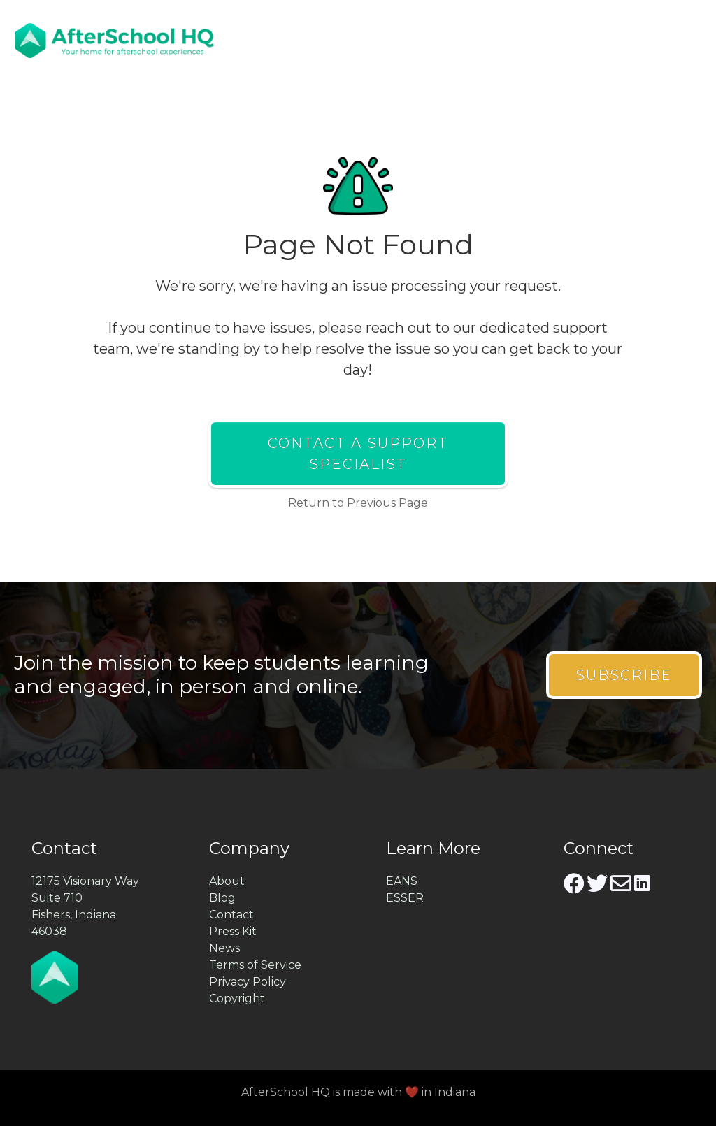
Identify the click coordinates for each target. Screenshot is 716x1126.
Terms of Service (255, 965)
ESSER (405, 897)
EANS (401, 881)
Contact (231, 914)
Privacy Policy (247, 981)
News (224, 948)
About (227, 881)
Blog (222, 897)
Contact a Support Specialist (358, 453)
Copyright (237, 998)
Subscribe (623, 675)
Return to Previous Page (358, 503)
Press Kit (233, 931)
